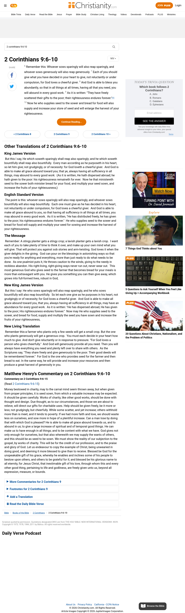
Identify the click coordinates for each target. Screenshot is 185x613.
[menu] (5, 6)
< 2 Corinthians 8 (22, 134)
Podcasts (149, 14)
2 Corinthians (39, 513)
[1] (113, 98)
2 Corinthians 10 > (100, 134)
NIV (113, 58)
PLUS (160, 14)
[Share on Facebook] (12, 75)
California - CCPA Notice (106, 604)
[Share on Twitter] (12, 86)
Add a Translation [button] (20, 497)
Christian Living (97, 14)
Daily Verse (30, 14)
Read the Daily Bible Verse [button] (25, 504)
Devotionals (136, 14)
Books (21, 513)
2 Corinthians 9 (62, 134)
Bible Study (81, 14)
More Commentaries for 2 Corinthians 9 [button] (34, 482)
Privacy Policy (85, 604)
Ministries (171, 14)
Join (164, 5)
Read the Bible (46, 14)
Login (178, 5)
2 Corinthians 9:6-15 (25, 384)
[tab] (61, 481)
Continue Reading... (71, 122)
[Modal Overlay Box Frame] (154, 108)
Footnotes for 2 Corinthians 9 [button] (27, 489)
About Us (70, 604)
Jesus (59, 14)
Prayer (69, 14)
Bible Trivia (16, 14)
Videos (124, 14)
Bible (6, 513)
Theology (112, 14)
